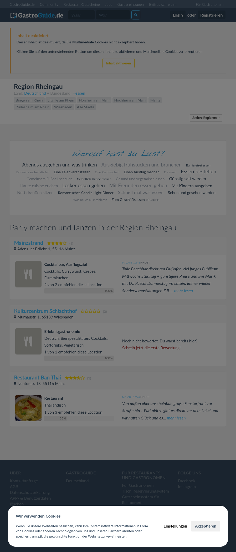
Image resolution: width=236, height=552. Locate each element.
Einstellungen (175, 526)
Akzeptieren (205, 526)
